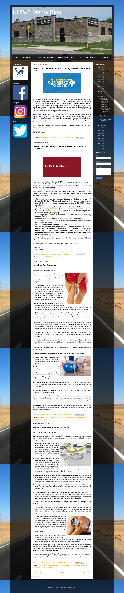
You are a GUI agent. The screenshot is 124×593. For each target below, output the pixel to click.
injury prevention (82, 565)
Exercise (62, 565)
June (101, 89)
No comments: (69, 137)
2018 (100, 133)
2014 (100, 143)
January (102, 127)
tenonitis (43, 419)
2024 (100, 72)
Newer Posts (38, 572)
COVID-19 (48, 257)
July (101, 86)
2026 (100, 67)
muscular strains (82, 417)
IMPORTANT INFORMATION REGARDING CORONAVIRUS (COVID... (104, 109)
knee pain (54, 417)
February (102, 125)
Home (62, 572)
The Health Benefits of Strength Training (51, 427)
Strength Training (38, 567)
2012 (100, 148)
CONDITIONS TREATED (87, 57)
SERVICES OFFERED (66, 57)
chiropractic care (46, 417)
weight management (49, 567)
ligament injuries (62, 417)
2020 (100, 82)
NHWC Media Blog (37, 12)
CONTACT (104, 57)
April (101, 93)
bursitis (39, 417)
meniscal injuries (72, 417)
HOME (16, 57)
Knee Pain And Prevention (45, 265)
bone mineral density (53, 565)
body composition (42, 565)
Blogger (73, 587)
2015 (100, 140)
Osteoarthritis (36, 419)
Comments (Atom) (46, 576)
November (103, 84)
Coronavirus (40, 257)
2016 (100, 138)
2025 (100, 69)
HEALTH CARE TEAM (46, 57)
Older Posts (86, 572)
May (101, 91)
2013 (100, 145)
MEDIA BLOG (28, 57)
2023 (100, 74)
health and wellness (71, 565)
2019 (100, 131)
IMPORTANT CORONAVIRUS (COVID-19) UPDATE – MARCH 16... (104, 101)
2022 (100, 77)
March (102, 96)
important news (55, 257)
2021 (100, 79)
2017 (100, 136)
